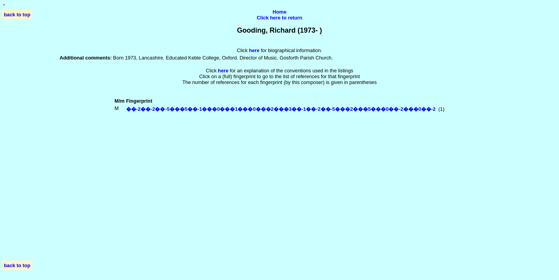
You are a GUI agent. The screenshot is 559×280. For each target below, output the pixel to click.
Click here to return (279, 18)
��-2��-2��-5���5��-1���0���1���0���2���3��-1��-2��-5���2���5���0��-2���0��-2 (281, 109)
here (223, 71)
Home (279, 12)
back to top (17, 15)
